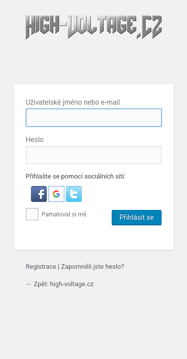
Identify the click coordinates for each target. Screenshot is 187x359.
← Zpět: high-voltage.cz (60, 284)
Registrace (41, 266)
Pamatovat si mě (56, 214)
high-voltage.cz (94, 43)
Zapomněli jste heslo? (92, 266)
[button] (39, 199)
